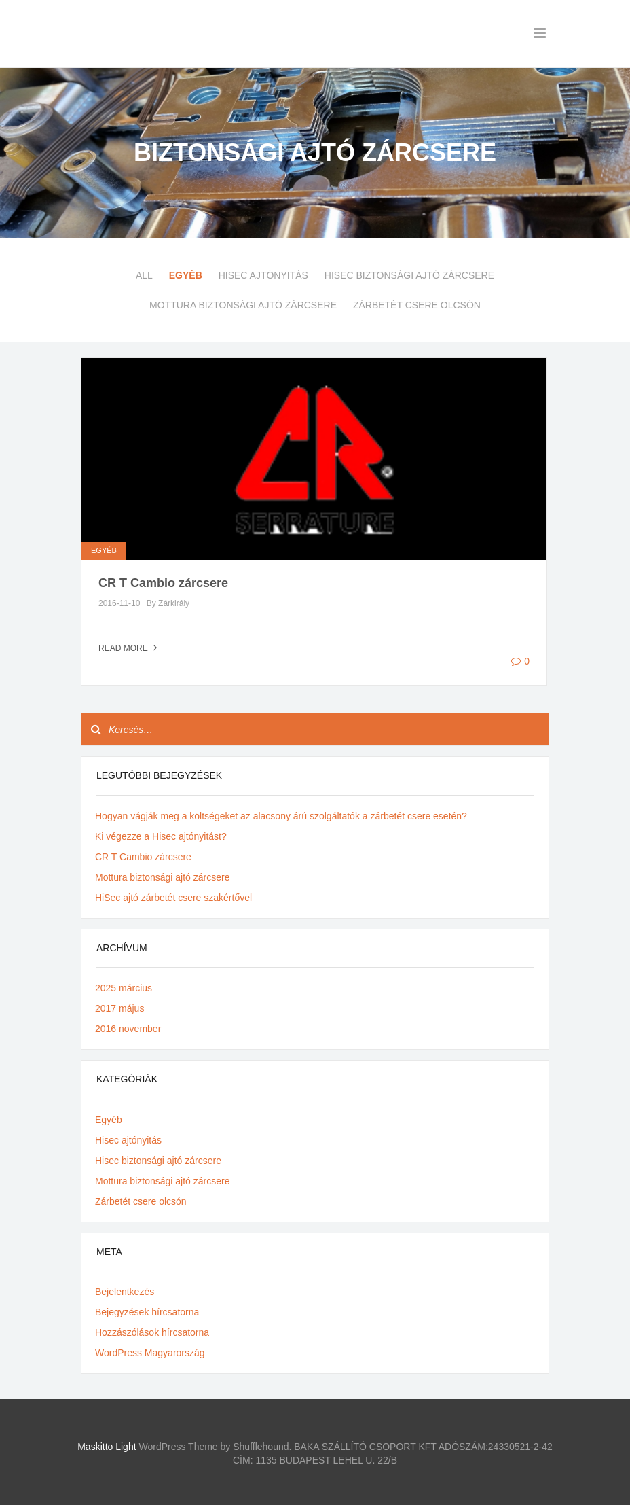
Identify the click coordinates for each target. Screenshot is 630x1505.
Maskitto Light (106, 1446)
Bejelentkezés (124, 1291)
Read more (129, 648)
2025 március (123, 987)
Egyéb (185, 275)
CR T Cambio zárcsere (163, 583)
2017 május (119, 1008)
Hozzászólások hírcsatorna (152, 1332)
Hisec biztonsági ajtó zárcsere (409, 275)
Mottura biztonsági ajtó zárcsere (243, 305)
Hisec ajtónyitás (263, 275)
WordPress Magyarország (150, 1352)
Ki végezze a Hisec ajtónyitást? (161, 836)
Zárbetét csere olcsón (417, 305)
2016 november (128, 1028)
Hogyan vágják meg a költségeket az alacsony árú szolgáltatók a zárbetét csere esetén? (281, 816)
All (144, 275)
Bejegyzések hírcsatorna (147, 1312)
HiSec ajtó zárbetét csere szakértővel (173, 897)
